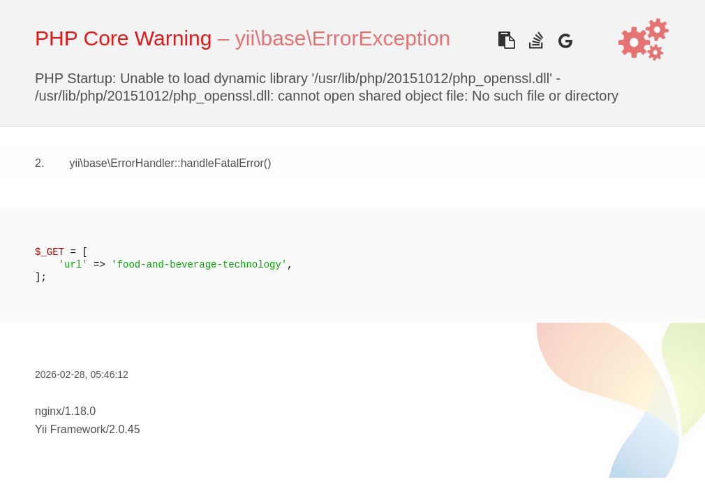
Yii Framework (70, 429)
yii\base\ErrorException (342, 38)
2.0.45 (124, 429)
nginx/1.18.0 (65, 411)
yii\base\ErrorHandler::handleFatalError (166, 163)
